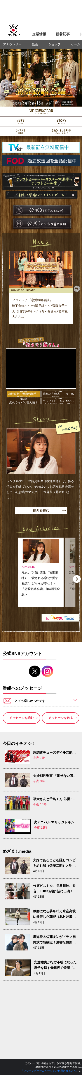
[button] (77, 288)
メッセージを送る (60, 718)
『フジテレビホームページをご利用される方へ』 (50, 1071)
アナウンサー (12, 44)
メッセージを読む (21, 718)
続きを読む (41, 510)
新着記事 (63, 34)
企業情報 (39, 34)
